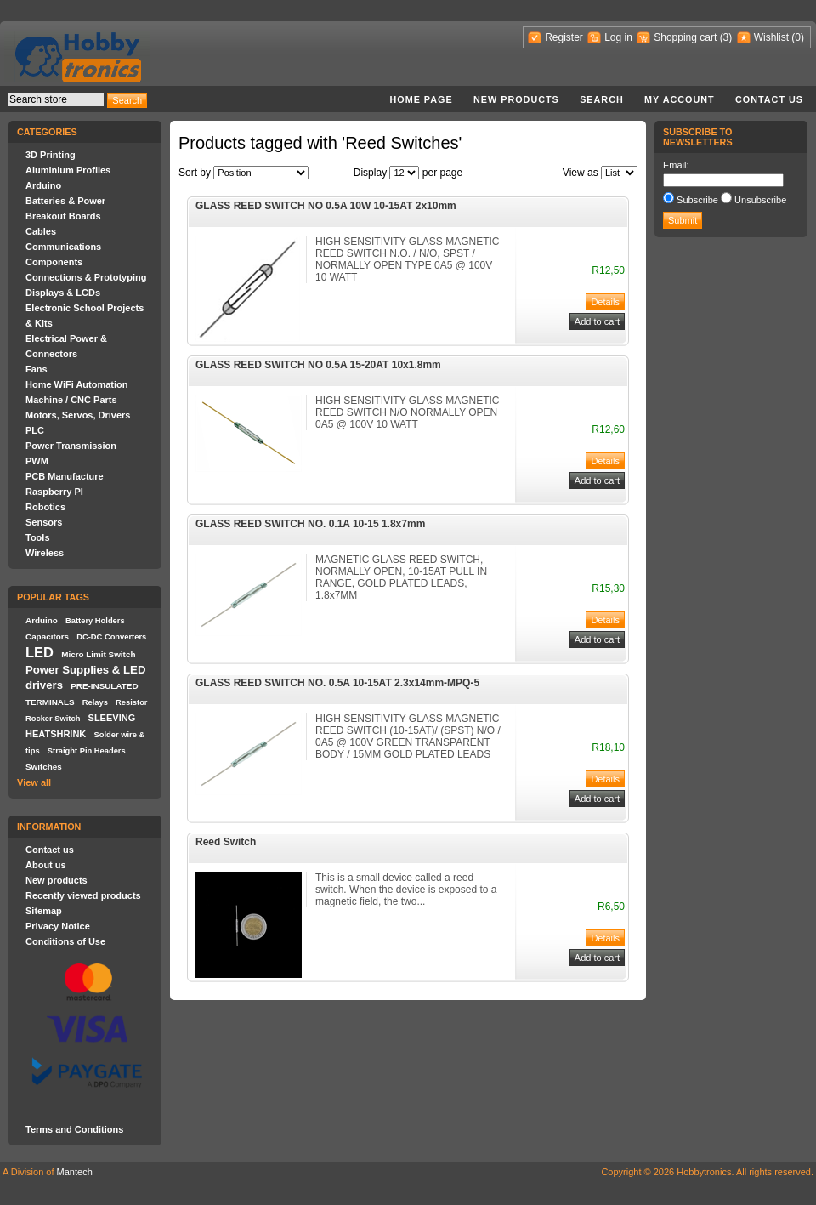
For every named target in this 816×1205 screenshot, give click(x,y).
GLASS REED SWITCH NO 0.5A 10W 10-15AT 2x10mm (326, 206)
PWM (37, 461)
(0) (797, 37)
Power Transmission (71, 446)
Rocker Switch (53, 718)
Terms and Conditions (74, 1129)
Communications (63, 247)
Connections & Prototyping (86, 277)
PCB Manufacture (65, 476)
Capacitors (47, 636)
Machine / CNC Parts (71, 400)
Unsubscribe (760, 200)
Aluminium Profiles (68, 170)
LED (40, 652)
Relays (95, 702)
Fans (37, 369)
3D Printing (51, 155)
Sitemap (44, 911)
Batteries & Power (65, 201)
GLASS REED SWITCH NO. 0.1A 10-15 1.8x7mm (310, 524)
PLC (35, 430)
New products (516, 99)
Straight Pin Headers (87, 751)
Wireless (45, 553)
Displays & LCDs (63, 292)
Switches (44, 766)
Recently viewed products (83, 895)
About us (46, 865)
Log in (618, 37)
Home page (420, 99)
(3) (726, 37)
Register (564, 37)
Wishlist (771, 37)
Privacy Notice (58, 926)
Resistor (131, 702)
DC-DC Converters (111, 637)
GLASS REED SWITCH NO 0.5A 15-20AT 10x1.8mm (318, 365)
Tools (38, 537)
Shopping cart (685, 37)
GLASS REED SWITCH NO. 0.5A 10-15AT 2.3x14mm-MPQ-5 (337, 683)
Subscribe (697, 200)
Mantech (75, 1172)
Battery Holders (95, 621)
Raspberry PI (54, 491)
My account (679, 99)
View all (34, 782)
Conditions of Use (65, 941)
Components (54, 262)
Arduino (43, 185)
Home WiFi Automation (77, 384)
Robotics (45, 507)
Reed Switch (226, 842)
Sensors (44, 522)
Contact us (769, 99)
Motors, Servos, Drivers (78, 415)
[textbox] (56, 99)
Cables (41, 231)
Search (602, 99)
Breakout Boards (63, 216)
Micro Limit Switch (98, 654)
